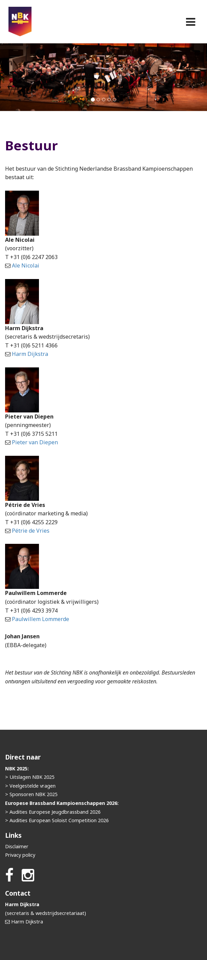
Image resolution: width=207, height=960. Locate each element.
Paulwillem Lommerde (40, 619)
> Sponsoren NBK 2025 (31, 794)
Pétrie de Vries (30, 530)
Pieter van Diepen (35, 442)
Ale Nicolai (25, 265)
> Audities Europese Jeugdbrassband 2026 (53, 812)
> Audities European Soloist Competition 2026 (57, 820)
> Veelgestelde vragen (30, 786)
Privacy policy (20, 855)
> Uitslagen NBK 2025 (30, 777)
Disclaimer (16, 846)
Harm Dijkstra (30, 354)
